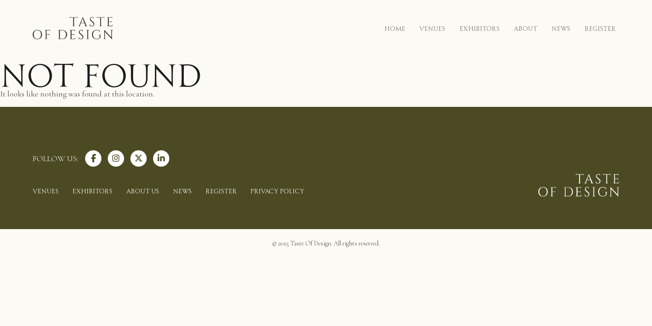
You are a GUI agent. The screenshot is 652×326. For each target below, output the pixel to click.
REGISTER (600, 28)
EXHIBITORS (480, 28)
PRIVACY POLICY (277, 190)
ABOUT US (142, 190)
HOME (394, 28)
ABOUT (525, 28)
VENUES (432, 28)
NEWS (560, 28)
